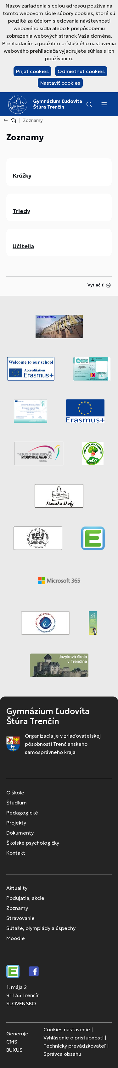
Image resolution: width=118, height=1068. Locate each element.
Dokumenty (20, 833)
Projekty (16, 823)
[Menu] (104, 104)
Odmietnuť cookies (81, 71)
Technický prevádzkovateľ (74, 1046)
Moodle (15, 938)
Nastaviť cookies (60, 83)
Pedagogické (22, 812)
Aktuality (16, 888)
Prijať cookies (32, 71)
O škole (15, 792)
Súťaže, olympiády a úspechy (41, 928)
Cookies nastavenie (66, 1029)
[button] (89, 104)
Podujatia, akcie (25, 898)
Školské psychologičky (32, 843)
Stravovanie (20, 918)
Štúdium (16, 802)
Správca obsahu (62, 1054)
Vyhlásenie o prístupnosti (73, 1037)
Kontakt (15, 853)
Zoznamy (17, 908)
